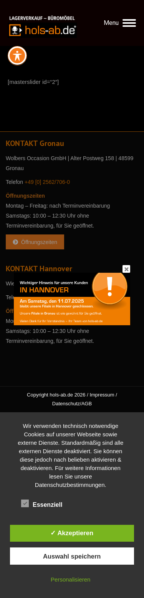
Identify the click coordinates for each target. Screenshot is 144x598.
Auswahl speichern (72, 556)
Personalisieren (70, 579)
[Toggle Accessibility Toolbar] (17, 55)
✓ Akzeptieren (71, 532)
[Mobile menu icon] (119, 23)
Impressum (101, 395)
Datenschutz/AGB (72, 403)
